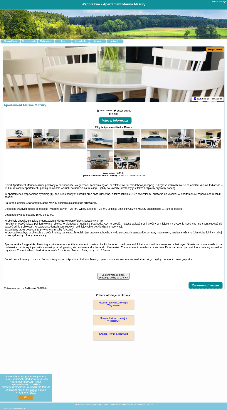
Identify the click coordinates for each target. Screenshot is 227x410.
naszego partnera (185, 259)
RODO (33, 392)
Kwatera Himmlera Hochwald (113, 334)
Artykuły (115, 41)
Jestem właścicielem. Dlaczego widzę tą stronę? (113, 276)
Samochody (80, 41)
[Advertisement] (114, 375)
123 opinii (132, 175)
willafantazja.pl (219, 1)
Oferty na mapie (29, 41)
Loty (63, 41)
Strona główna (10, 41)
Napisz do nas (146, 405)
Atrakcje (97, 41)
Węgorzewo (215, 49)
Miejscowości (46, 41)
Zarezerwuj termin (205, 285)
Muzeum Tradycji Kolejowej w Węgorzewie (113, 304)
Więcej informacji (115, 120)
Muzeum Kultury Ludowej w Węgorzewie (113, 319)
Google (8, 379)
